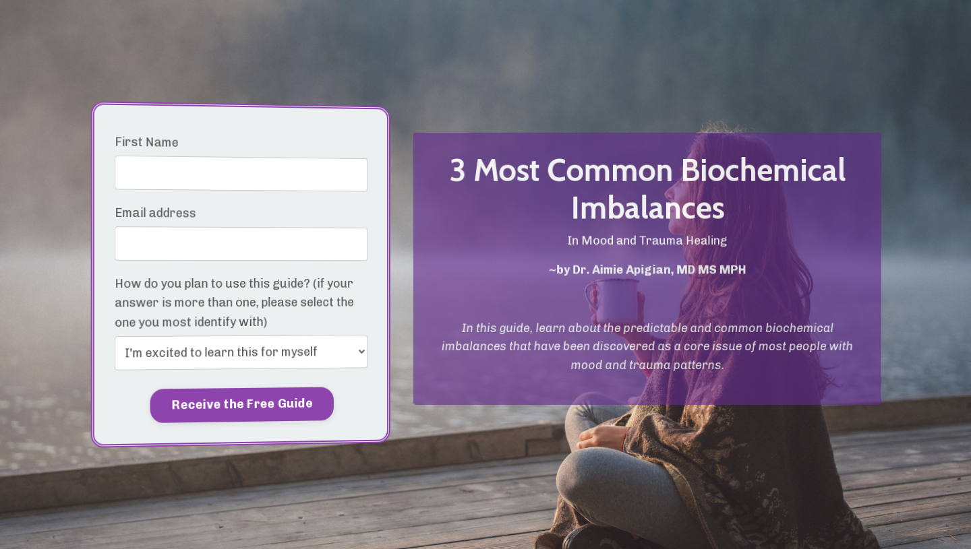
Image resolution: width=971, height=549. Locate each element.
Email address (156, 212)
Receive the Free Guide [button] (242, 405)
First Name (147, 141)
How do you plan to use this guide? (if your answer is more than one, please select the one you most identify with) (234, 303)
